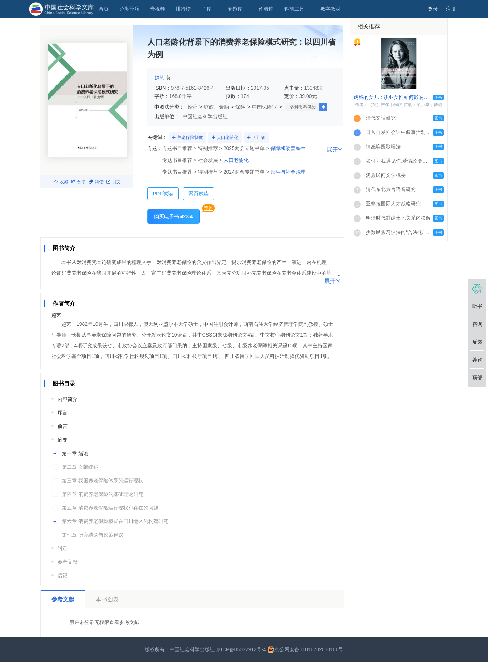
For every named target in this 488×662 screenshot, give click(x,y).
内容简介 (68, 399)
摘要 (63, 440)
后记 (63, 575)
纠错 (96, 181)
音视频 (157, 9)
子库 (206, 9)
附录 (63, 548)
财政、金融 (216, 107)
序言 (63, 412)
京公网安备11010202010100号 (305, 649)
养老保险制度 (190, 137)
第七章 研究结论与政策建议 (92, 535)
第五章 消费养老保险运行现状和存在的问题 (110, 508)
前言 (63, 426)
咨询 (477, 324)
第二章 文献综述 (80, 467)
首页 (104, 9)
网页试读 (199, 193)
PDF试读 (163, 193)
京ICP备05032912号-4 (241, 649)
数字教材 (330, 9)
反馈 (477, 342)
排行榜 (183, 9)
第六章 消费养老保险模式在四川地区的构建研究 (115, 521)
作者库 (266, 9)
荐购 (208, 208)
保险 (240, 107)
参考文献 (68, 562)
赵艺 (159, 78)
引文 (113, 181)
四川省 (258, 137)
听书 (477, 306)
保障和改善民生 (287, 148)
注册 (451, 9)
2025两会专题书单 (244, 148)
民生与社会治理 (287, 172)
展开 (332, 280)
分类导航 (129, 9)
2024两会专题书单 (244, 172)
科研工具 (294, 9)
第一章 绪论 (75, 453)
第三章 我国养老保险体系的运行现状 (102, 480)
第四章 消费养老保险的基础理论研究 (102, 494)
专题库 (235, 9)
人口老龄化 (227, 137)
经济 (193, 107)
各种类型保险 (303, 107)
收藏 (61, 181)
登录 (433, 9)
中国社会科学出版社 (205, 116)
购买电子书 (173, 216)
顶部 (477, 377)
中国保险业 (264, 107)
